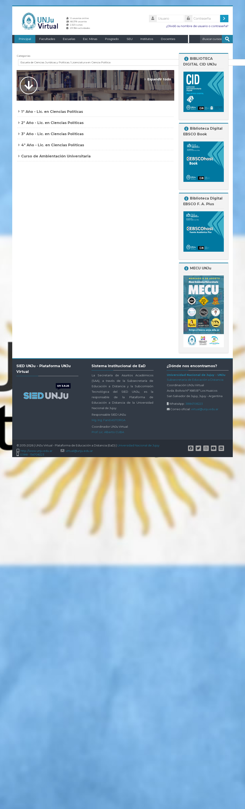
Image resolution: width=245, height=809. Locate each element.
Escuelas (67, 39)
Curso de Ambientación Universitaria (56, 156)
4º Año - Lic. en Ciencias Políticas (52, 145)
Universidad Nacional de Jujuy (138, 445)
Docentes (166, 39)
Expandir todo (159, 79)
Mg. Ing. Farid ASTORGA (108, 420)
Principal (23, 39)
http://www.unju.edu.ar (36, 450)
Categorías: (24, 55)
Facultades (45, 39)
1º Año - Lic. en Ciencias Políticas (52, 111)
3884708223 (194, 403)
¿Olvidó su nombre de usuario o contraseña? (197, 26)
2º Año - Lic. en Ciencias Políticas (52, 122)
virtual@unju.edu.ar (204, 409)
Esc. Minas (88, 39)
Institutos (144, 39)
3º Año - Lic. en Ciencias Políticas (52, 134)
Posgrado (110, 39)
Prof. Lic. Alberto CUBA (108, 432)
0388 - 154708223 (32, 454)
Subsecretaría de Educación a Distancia (195, 379)
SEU (127, 39)
